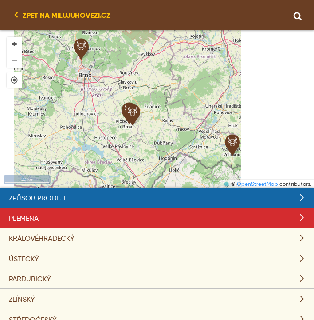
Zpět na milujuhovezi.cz (66, 15)
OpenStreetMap (257, 183)
